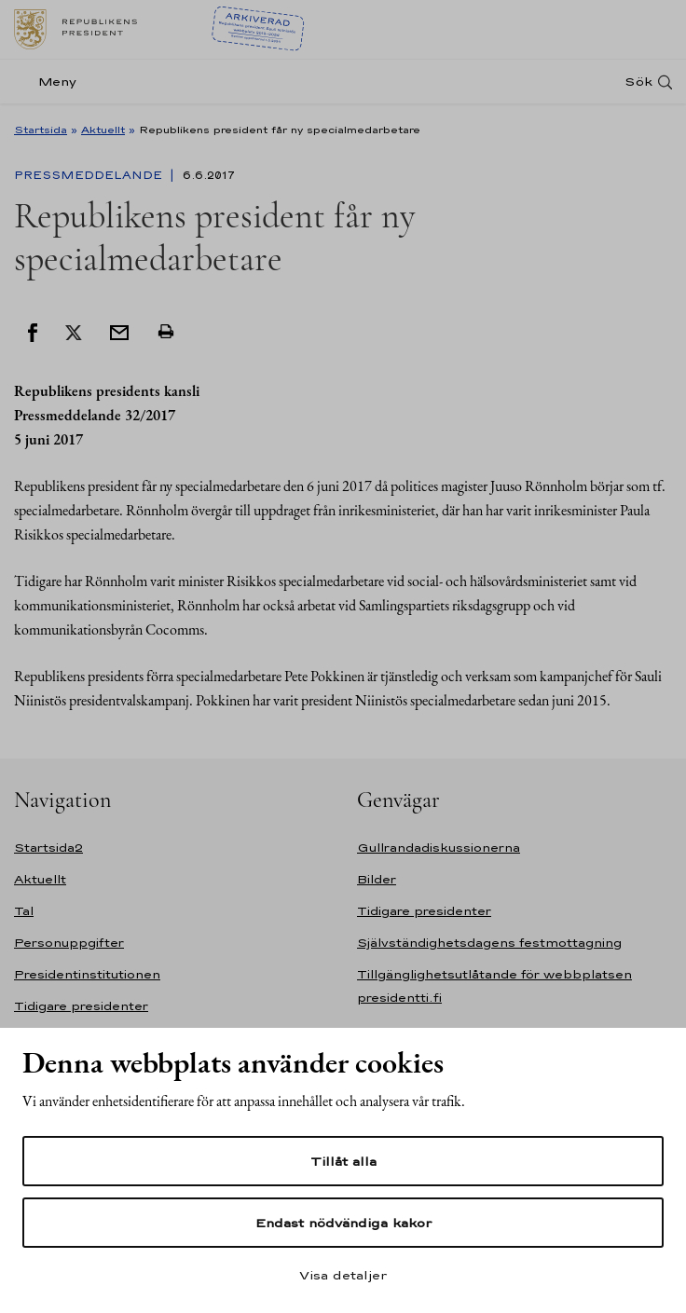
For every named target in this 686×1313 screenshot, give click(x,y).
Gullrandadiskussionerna (438, 847)
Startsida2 (48, 847)
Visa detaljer (343, 1274)
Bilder (376, 879)
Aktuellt (103, 129)
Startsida (40, 129)
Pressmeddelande (90, 175)
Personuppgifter (69, 943)
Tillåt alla (343, 1161)
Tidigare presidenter (81, 1006)
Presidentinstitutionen (87, 974)
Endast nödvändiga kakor (343, 1222)
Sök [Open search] (638, 82)
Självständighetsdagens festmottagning (489, 943)
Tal (24, 911)
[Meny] (51, 81)
